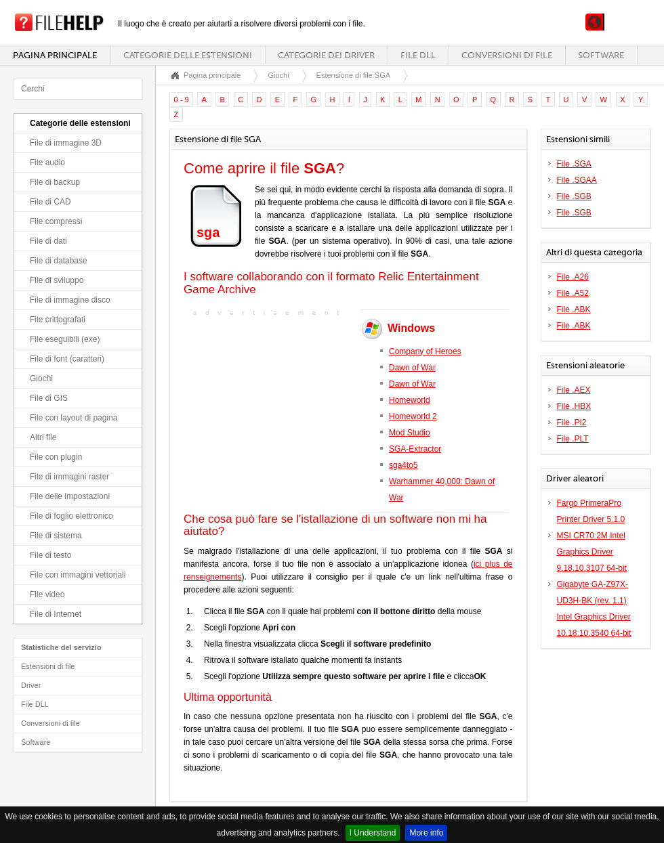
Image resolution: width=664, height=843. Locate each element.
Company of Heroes (425, 351)
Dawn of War (412, 367)
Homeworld (409, 400)
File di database (58, 260)
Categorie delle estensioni (187, 55)
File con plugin (56, 457)
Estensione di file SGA (353, 75)
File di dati (48, 241)
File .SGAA (577, 180)
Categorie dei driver (326, 55)
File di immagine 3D (66, 143)
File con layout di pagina (73, 418)
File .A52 (573, 293)
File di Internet (55, 614)
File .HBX (574, 406)
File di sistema (56, 535)
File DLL (418, 55)
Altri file (43, 437)
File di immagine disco (70, 300)
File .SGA (574, 164)
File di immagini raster (69, 476)
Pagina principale (55, 55)
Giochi (41, 378)
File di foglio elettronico (71, 516)
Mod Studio (409, 432)
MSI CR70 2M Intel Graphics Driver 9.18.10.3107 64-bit (592, 552)
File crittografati (57, 319)
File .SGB (574, 196)
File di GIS (49, 398)
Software (601, 55)
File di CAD (50, 202)
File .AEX (574, 390)
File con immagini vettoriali (77, 575)
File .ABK (574, 309)
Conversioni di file (506, 55)
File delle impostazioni (70, 496)
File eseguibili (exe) (65, 339)
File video (47, 594)
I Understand (373, 833)
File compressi (56, 221)
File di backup (55, 182)
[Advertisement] (268, 404)
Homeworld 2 (413, 416)
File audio (47, 162)
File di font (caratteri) (67, 359)
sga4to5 (403, 465)
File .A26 (573, 277)
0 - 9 (181, 99)
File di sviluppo (56, 280)
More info (426, 833)
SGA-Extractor (415, 449)
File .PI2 (572, 422)
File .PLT (573, 439)
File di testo (50, 555)
